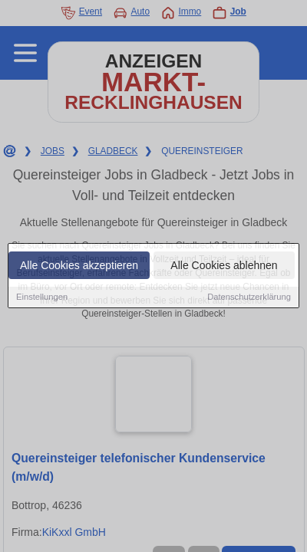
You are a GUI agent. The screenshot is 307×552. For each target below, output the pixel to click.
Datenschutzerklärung (249, 297)
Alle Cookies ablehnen (223, 266)
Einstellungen (42, 297)
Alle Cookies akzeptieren (79, 266)
